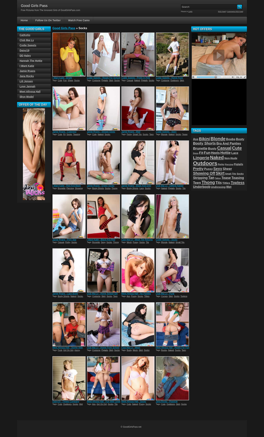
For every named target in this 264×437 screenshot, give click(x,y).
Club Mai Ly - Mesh (130, 347)
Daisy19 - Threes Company (65, 401)
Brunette (61, 188)
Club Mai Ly (27, 40)
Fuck (60, 350)
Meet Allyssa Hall (30, 91)
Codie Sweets (28, 45)
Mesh (129, 242)
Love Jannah (27, 86)
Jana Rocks (27, 76)
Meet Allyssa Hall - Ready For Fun (172, 347)
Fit (64, 134)
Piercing (70, 188)
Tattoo (218, 178)
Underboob (201, 187)
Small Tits (137, 134)
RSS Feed (222, 11)
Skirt (111, 80)
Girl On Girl (68, 350)
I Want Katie (27, 65)
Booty (240, 139)
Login (190, 11)
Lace (141, 188)
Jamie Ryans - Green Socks (100, 185)
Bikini (204, 139)
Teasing (76, 134)
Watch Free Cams (79, 20)
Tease (185, 134)
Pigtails (105, 80)
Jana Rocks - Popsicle (167, 401)
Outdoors (174, 80)
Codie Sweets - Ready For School (103, 78)
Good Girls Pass (63, 28)
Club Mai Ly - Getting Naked (169, 185)
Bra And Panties (228, 143)
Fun (65, 80)
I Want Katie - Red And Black (66, 185)
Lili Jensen (26, 81)
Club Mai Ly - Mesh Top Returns (137, 239)
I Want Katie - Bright (62, 78)
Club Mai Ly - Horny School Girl (102, 293)
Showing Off (204, 173)
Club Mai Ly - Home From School (103, 347)
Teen (151, 134)
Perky (129, 134)
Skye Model (27, 96)
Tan (211, 178)
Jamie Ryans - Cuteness (64, 131)
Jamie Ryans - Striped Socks (101, 131)
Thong (114, 188)
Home (24, 20)
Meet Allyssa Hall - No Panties (136, 293)
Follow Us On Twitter (48, 20)
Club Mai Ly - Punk (165, 293)
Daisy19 (24, 50)
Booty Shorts (98, 188)
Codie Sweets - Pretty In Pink (135, 78)
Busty (129, 350)
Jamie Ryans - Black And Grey (136, 185)
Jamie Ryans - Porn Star (64, 239)
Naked (137, 80)
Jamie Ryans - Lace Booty (65, 293)
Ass (128, 296)
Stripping (200, 178)
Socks (77, 80)
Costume (96, 80)
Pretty (198, 169)
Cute (60, 80)
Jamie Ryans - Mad (130, 131)
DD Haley (25, 55)
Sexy (103, 242)
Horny (77, 350)
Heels (215, 153)
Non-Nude (230, 158)
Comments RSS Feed (235, 11)
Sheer (70, 80)
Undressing (218, 187)
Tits (184, 188)
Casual (130, 80)
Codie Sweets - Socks (166, 239)
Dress (196, 153)
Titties (146, 296)
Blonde (164, 134)
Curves (164, 296)
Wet (81, 404)
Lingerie (201, 157)
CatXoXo (25, 35)
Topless (183, 296)
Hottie (225, 153)
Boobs (164, 350)
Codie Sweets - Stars (166, 131)
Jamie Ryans (27, 71)
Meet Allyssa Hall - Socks (133, 401)
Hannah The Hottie (31, 60)
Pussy (135, 242)
